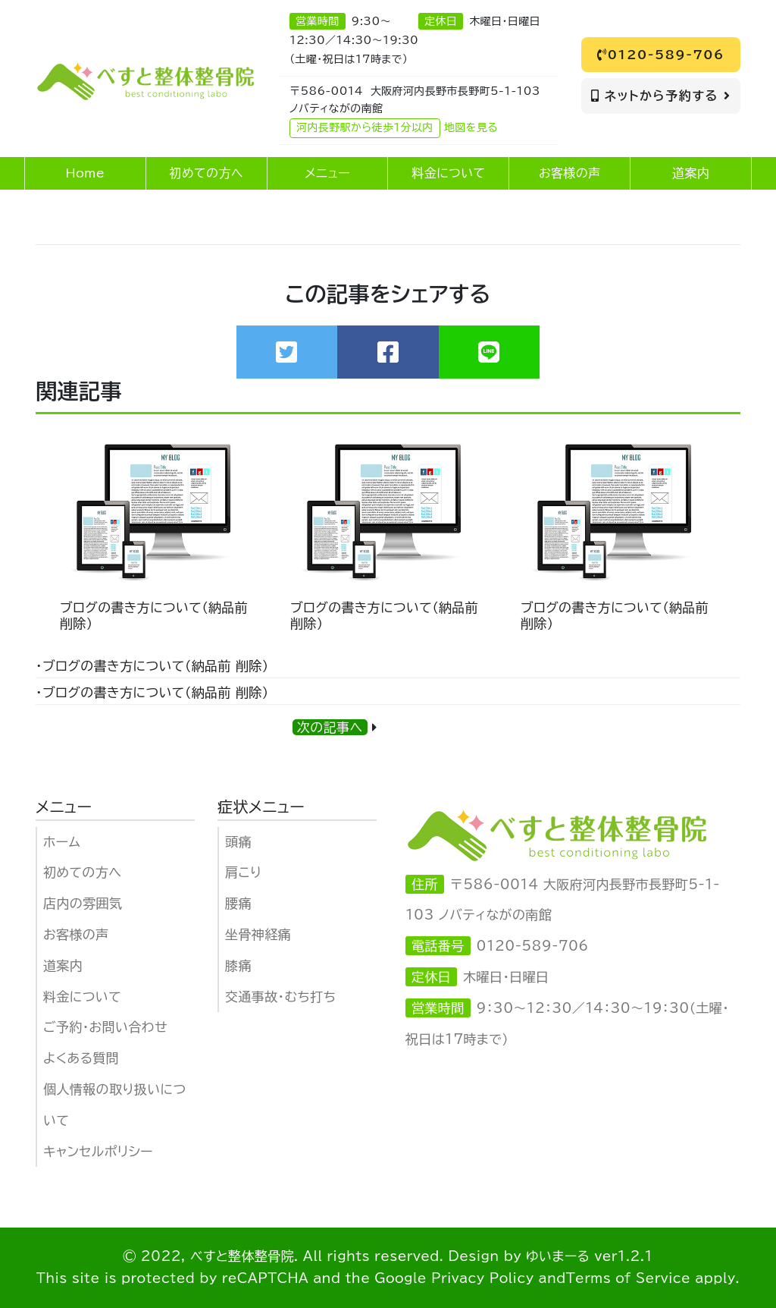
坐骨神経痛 (258, 934)
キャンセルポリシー (98, 1151)
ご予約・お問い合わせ (105, 1026)
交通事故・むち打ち (280, 996)
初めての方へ (82, 872)
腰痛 (238, 903)
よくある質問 (81, 1058)
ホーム (61, 841)
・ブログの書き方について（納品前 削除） (152, 665)
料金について (82, 996)
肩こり (243, 872)
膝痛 (238, 965)
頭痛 (238, 841)
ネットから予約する (661, 96)
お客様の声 (76, 934)
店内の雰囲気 (82, 903)
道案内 (63, 965)
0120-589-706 (660, 55)
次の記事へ (330, 727)
